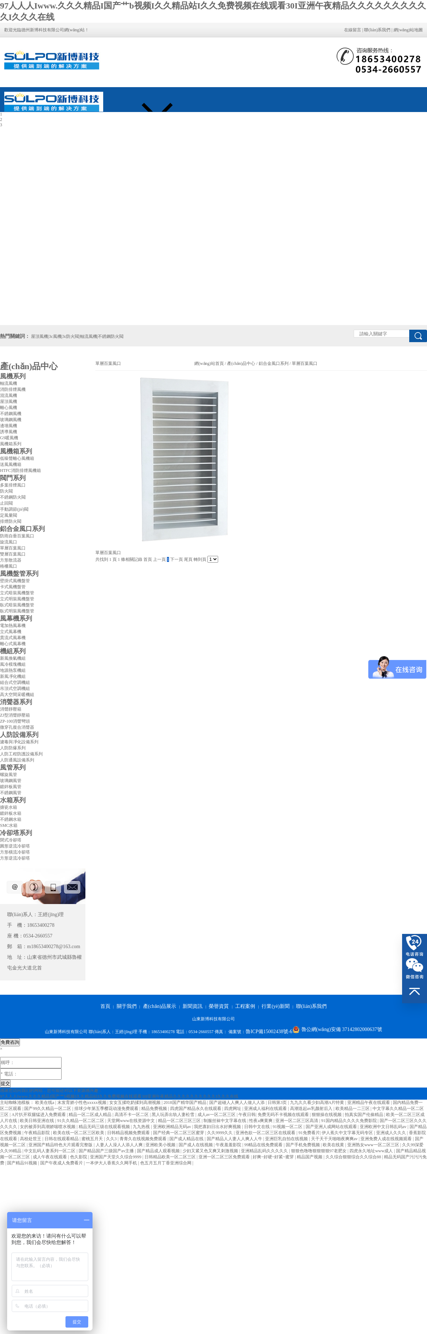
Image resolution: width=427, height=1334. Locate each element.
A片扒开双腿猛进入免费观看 (39, 1114)
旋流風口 (8, 542)
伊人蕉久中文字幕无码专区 (348, 1132)
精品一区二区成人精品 (90, 1114)
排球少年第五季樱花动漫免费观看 (106, 1108)
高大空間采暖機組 (17, 694)
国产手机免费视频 (303, 1144)
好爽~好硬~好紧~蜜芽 (274, 1156)
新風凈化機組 (13, 676)
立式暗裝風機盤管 (17, 592)
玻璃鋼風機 (10, 419)
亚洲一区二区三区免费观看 (225, 1156)
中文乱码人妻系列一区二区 (50, 1150)
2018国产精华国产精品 (185, 1102)
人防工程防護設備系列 (21, 753)
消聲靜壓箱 (10, 709)
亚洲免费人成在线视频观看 (386, 1138)
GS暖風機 (9, 437)
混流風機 (8, 395)
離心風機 (8, 407)
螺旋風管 (8, 774)
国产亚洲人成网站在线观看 (332, 1126)
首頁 (105, 1006)
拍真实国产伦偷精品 (364, 1114)
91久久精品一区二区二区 (81, 1120)
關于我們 (127, 1006)
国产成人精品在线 (187, 1138)
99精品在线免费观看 (264, 1144)
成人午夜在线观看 (50, 1156)
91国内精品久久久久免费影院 (349, 1120)
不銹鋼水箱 (10, 819)
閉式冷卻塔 (10, 840)
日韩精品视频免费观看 (129, 1132)
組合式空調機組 (15, 682)
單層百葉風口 (13, 548)
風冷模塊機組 (13, 664)
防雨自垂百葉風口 (17, 535)
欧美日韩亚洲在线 (37, 1120)
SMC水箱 (8, 825)
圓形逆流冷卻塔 (15, 846)
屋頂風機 (8, 401)
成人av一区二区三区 (217, 1114)
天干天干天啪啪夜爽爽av (335, 1138)
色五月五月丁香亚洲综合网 (166, 1162)
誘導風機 (8, 431)
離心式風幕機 (13, 643)
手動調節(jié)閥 (14, 509)
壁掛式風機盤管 (15, 580)
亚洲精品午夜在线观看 (369, 1102)
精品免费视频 (154, 1108)
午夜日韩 (246, 1114)
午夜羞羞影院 (229, 1144)
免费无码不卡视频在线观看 (284, 1114)
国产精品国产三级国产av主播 (107, 1150)
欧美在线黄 (334, 1144)
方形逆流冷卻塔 (15, 858)
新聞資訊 (192, 1006)
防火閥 (6, 491)
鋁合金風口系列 (274, 363)
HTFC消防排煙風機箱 (20, 470)
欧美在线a (45, 1102)
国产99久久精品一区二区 (48, 1108)
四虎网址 (233, 1108)
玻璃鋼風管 (10, 780)
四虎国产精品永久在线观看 (196, 1108)
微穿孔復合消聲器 (17, 727)
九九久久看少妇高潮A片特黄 (318, 1102)
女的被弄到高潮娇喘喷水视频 (48, 1126)
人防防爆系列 (13, 747)
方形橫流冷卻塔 (15, 852)
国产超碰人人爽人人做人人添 (237, 1102)
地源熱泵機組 (13, 670)
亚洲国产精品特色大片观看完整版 (61, 1144)
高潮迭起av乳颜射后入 (311, 1108)
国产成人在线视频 (196, 1144)
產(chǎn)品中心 (241, 363)
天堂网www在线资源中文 (131, 1120)
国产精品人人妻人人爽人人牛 (235, 1138)
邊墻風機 (8, 425)
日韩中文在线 (257, 1126)
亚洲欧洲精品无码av (172, 1126)
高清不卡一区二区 (132, 1114)
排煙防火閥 (10, 521)
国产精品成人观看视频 (159, 1150)
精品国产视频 (310, 1156)
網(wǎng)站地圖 (408, 29)
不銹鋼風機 (10, 413)
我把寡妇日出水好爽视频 (218, 1126)
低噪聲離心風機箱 (17, 458)
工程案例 (245, 1006)
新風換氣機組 (13, 658)
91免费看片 (309, 1132)
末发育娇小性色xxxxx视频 (82, 1102)
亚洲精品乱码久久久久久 (265, 1150)
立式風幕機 (10, 631)
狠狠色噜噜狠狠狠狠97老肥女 (319, 1150)
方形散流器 (10, 560)
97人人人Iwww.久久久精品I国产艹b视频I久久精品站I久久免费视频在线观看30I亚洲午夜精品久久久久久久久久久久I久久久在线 (119, 1096)
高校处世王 (31, 1138)
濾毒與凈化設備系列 (19, 741)
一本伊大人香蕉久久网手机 (112, 1162)
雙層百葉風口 (13, 554)
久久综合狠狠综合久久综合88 (354, 1156)
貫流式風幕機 (13, 637)
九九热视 (142, 1126)
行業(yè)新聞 (276, 1006)
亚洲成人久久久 (391, 1132)
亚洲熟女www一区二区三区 (373, 1144)
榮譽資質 (219, 1006)
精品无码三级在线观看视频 (105, 1126)
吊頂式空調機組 (15, 688)
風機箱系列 (10, 443)
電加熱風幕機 (13, 625)
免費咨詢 (10, 1042)
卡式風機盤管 (13, 586)
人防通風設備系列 (17, 760)
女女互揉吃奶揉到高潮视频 (135, 1102)
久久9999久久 (220, 1132)
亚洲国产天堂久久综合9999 (116, 1156)
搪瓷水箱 (8, 807)
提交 (5, 1083)
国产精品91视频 (22, 1162)
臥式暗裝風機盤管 (17, 604)
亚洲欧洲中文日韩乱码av (383, 1126)
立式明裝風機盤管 (17, 598)
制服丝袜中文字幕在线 (225, 1120)
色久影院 (79, 1156)
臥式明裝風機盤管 (17, 610)
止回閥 (6, 503)
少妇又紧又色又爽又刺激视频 (211, 1150)
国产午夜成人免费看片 (62, 1162)
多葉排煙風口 (13, 485)
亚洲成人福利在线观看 (266, 1108)
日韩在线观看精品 (62, 1138)
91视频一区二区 (288, 1126)
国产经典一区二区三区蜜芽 (179, 1132)
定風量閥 (8, 515)
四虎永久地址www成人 (371, 1150)
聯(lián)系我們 (377, 29)
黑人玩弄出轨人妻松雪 (173, 1114)
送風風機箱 (10, 464)
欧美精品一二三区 (353, 1108)
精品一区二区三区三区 (180, 1120)
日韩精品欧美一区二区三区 (170, 1156)
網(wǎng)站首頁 (209, 363)
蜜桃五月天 (92, 1138)
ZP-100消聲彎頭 (15, 721)
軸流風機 (8, 383)
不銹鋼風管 (10, 792)
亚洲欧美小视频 (161, 1144)
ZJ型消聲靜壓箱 (15, 715)
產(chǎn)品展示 (159, 1006)
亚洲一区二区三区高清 (297, 1120)
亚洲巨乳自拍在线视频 (287, 1138)
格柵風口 (8, 566)
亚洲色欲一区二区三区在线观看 (266, 1132)
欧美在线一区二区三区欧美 (79, 1132)
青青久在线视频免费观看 (144, 1138)
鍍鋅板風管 (10, 786)
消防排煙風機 (13, 389)
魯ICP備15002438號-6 (269, 1031)
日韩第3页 (278, 1102)
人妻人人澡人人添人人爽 (120, 1144)
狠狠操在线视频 (327, 1114)
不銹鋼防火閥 (13, 497)
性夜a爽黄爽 (261, 1120)
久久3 (112, 1138)
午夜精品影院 (37, 1132)
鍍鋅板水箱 (10, 813)
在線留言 (352, 29)
